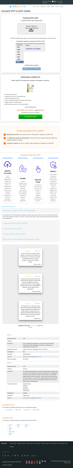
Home (34, 6)
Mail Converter (30, 443)
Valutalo (30, 327)
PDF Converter (13, 443)
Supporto (52, 6)
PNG (18, 57)
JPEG (18, 49)
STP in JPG (18, 409)
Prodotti (48, 6)
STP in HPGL (36, 409)
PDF (18, 47)
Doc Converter (37, 443)
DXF (18, 62)
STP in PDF (9, 409)
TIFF (18, 52)
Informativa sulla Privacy (15, 461)
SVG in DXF (12, 431)
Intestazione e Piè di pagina (33, 48)
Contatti (56, 6)
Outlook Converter (21, 443)
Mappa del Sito (6, 461)
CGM (18, 54)
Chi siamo (61, 6)
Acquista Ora (30, 117)
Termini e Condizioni (7, 465)
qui (55, 200)
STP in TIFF (27, 409)
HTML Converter (45, 443)
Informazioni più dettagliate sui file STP (32, 356)
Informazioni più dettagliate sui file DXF (32, 398)
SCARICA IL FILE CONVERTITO (32, 68)
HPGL (18, 59)
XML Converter (61, 443)
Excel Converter (53, 443)
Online (37, 6)
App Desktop (43, 6)
